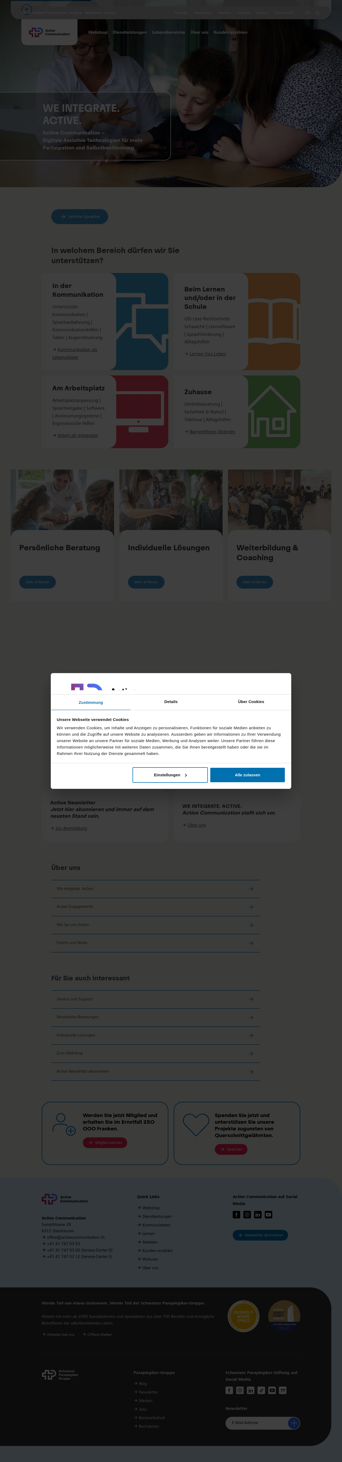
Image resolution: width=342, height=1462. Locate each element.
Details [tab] (171, 701)
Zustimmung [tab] (91, 702)
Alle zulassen (247, 775)
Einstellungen (170, 775)
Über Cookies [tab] (251, 701)
